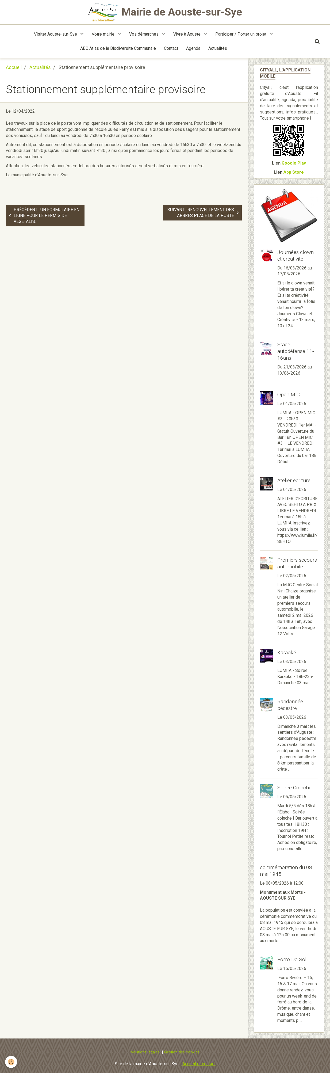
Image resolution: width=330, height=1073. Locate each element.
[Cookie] (11, 1062)
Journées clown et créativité (295, 255)
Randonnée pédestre (290, 704)
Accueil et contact (199, 1063)
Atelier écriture (293, 480)
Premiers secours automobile (297, 563)
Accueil (14, 67)
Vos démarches (144, 34)
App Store (293, 172)
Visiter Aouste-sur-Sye (56, 34)
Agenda (193, 48)
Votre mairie (104, 34)
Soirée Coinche (294, 788)
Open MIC (288, 394)
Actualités (217, 48)
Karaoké (286, 652)
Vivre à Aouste (187, 34)
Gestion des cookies (181, 1052)
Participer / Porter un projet (241, 34)
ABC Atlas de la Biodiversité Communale (118, 48)
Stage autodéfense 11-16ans (295, 351)
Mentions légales (145, 1052)
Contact (171, 48)
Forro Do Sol (291, 959)
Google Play (294, 163)
